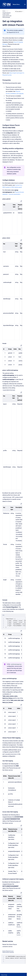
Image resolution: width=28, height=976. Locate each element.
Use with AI (19, 11)
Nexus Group (4, 974)
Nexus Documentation (17, 4)
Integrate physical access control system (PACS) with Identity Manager (6, 15)
